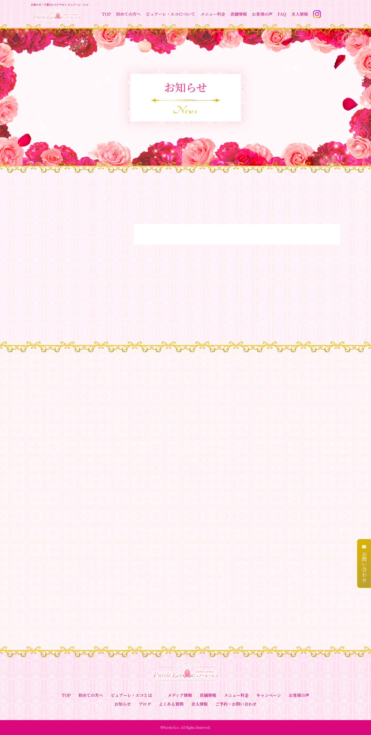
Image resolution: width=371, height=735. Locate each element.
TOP (106, 14)
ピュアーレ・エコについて (170, 14)
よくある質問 (171, 704)
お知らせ (122, 704)
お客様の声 (262, 14)
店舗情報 (238, 14)
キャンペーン (268, 695)
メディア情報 (179, 695)
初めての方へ (128, 14)
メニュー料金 (212, 14)
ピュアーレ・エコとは (131, 695)
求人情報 (299, 14)
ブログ (145, 704)
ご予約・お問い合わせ (236, 704)
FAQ (282, 14)
